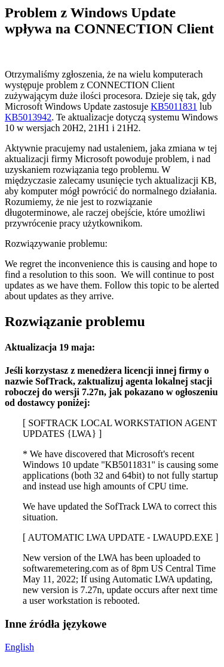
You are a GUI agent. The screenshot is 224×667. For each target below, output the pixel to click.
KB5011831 (174, 106)
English (19, 647)
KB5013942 (28, 117)
